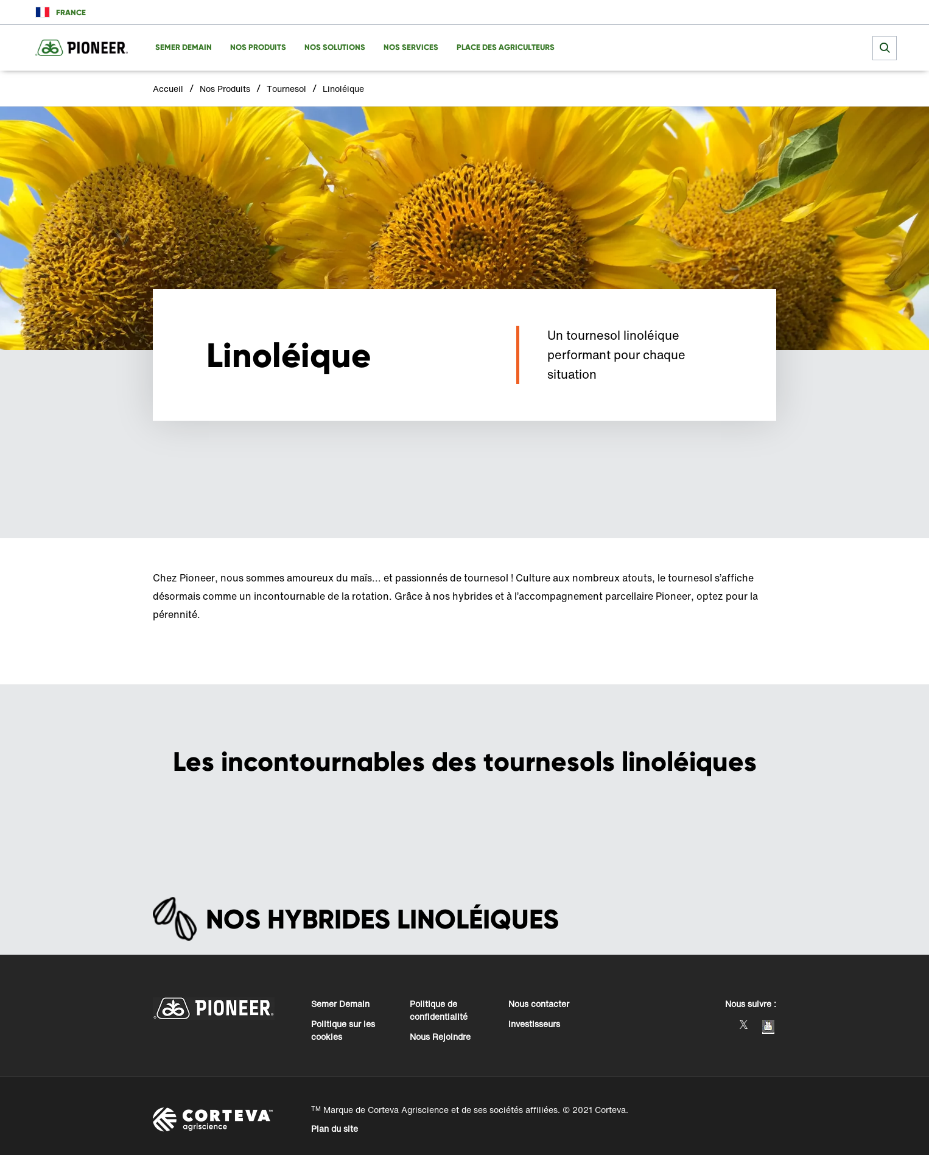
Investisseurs (534, 1023)
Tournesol (286, 88)
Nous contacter (538, 1003)
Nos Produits (225, 88)
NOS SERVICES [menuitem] (411, 47)
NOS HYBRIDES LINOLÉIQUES (382, 919)
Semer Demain (340, 1003)
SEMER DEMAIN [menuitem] (183, 47)
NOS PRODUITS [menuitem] (258, 47)
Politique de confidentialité (439, 1010)
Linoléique (343, 88)
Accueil (168, 88)
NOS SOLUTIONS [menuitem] (334, 47)
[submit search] (884, 48)
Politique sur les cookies (343, 1030)
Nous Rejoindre (440, 1036)
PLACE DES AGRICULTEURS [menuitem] (506, 47)
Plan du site (334, 1128)
